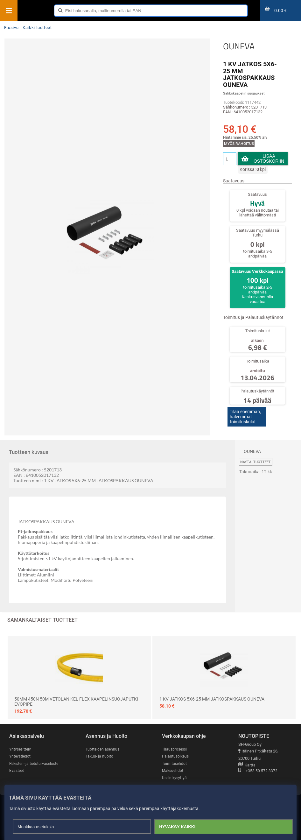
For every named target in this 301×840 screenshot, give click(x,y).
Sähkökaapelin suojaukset (243, 93)
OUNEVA (238, 46)
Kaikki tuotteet (37, 27)
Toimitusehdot (175, 758)
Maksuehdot (173, 766)
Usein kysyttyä (175, 773)
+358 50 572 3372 (257, 767)
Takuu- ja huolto (100, 751)
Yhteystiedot (20, 751)
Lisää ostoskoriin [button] (268, 158)
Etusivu (11, 27)
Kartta (247, 761)
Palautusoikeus (176, 751)
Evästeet (17, 766)
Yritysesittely (20, 744)
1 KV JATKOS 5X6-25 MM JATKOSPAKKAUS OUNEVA (211, 694)
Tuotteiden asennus (103, 744)
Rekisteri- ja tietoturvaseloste (35, 758)
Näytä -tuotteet (255, 457)
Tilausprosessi (175, 744)
